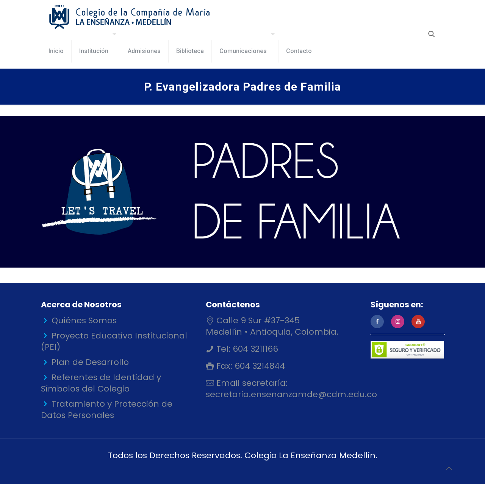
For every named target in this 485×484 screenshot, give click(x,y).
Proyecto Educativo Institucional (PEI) (114, 341)
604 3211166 (254, 349)
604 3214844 (258, 366)
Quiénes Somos (84, 320)
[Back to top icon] (449, 468)
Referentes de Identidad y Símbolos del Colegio (101, 383)
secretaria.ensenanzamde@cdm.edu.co (291, 394)
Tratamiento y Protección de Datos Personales (106, 409)
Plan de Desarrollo (90, 362)
